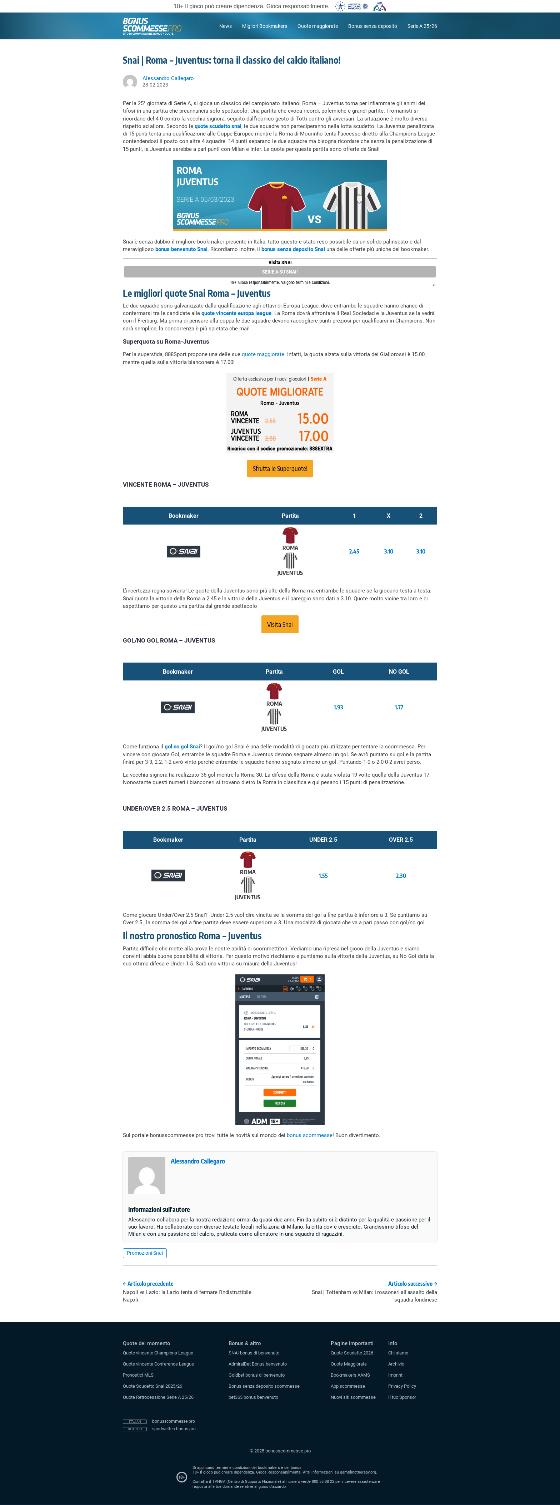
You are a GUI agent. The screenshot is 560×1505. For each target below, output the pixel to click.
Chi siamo (398, 1353)
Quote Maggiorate (349, 1364)
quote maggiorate (263, 354)
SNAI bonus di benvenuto (254, 1353)
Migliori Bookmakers (264, 26)
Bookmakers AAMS (350, 1375)
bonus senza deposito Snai (293, 249)
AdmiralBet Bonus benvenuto (258, 1364)
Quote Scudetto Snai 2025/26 (152, 1386)
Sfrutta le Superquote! (280, 468)
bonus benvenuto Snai (181, 249)
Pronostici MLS (138, 1375)
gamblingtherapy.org (358, 1472)
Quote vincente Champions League (158, 1353)
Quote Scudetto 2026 (352, 1353)
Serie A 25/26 (422, 26)
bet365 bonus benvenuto (253, 1397)
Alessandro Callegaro (198, 1161)
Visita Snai (280, 624)
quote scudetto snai (218, 126)
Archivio (396, 1364)
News (225, 26)
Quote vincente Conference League (158, 1364)
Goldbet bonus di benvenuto (257, 1375)
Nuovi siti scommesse (353, 1397)
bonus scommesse (309, 1135)
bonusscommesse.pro (173, 1421)
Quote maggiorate (318, 26)
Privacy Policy (402, 1386)
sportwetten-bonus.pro (174, 1428)
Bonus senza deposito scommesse (264, 1386)
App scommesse (348, 1386)
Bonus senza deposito (372, 26)
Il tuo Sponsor (402, 1397)
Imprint (395, 1375)
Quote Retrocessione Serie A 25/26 (158, 1397)
